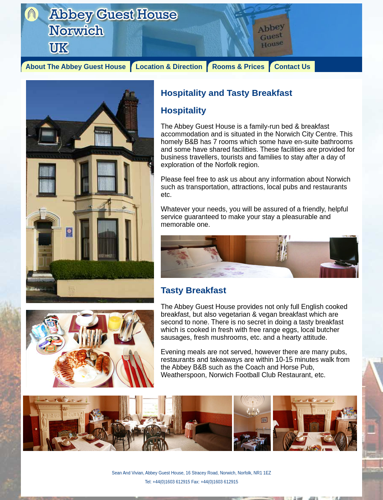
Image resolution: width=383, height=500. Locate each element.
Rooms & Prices (238, 66)
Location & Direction (169, 66)
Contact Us (292, 66)
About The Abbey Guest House (76, 66)
